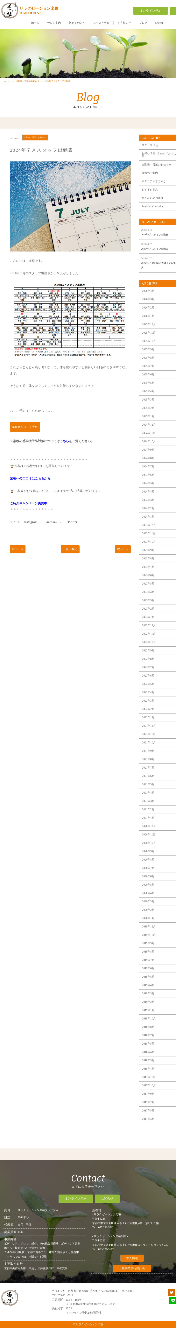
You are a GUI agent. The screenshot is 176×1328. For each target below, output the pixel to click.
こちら (64, 447)
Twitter (72, 528)
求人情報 (132, 1262)
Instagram (31, 528)
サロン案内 (54, 22)
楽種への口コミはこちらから (30, 485)
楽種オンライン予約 (25, 433)
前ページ (18, 555)
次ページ (123, 555)
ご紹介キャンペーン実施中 (28, 510)
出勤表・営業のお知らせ (27, 85)
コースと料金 (101, 22)
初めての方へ (77, 22)
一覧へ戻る (70, 555)
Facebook (51, 528)
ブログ (143, 22)
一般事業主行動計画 (132, 1273)
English (159, 22)
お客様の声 (124, 22)
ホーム (35, 22)
